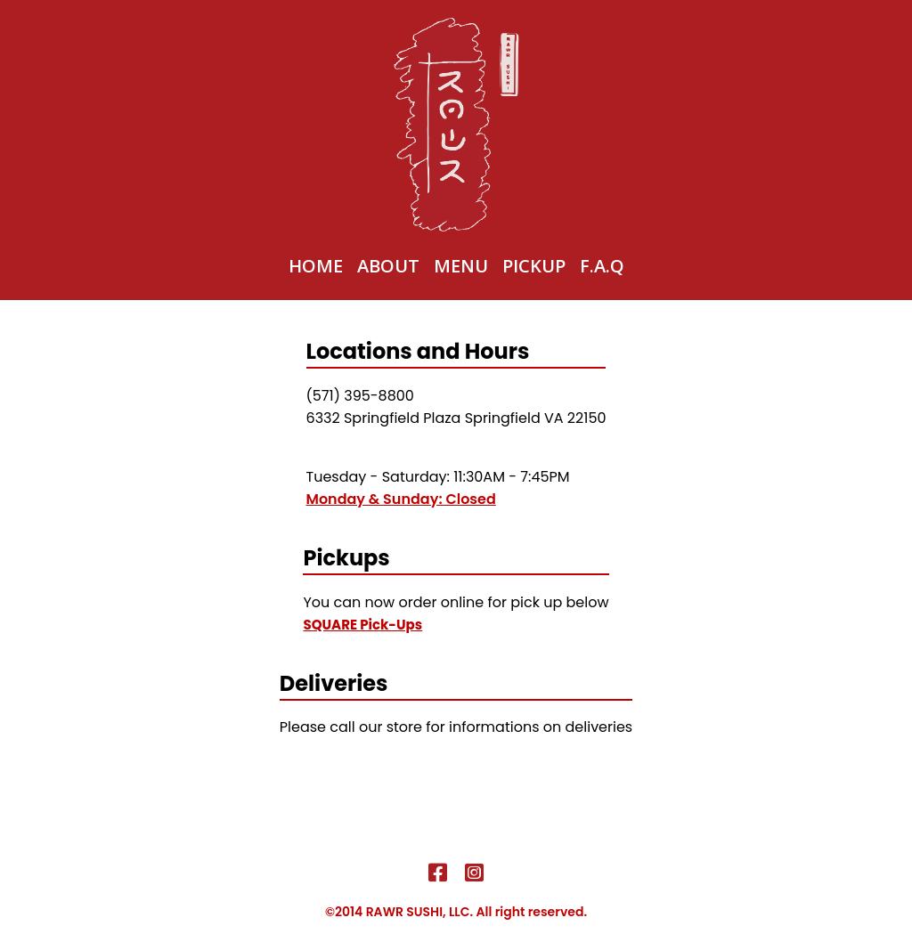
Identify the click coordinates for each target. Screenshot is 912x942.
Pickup (534, 266)
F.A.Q (602, 266)
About (388, 266)
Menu (461, 266)
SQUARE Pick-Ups (362, 624)
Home (316, 266)
